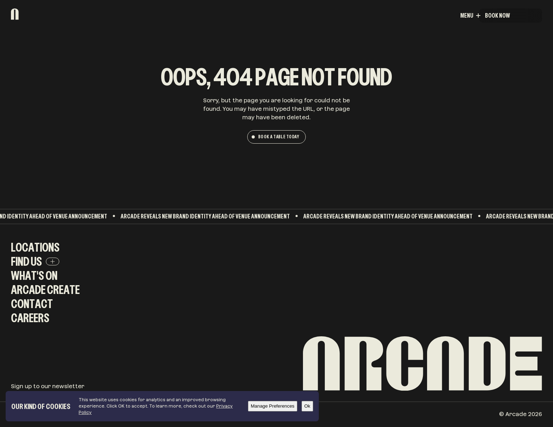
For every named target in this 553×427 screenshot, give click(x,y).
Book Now (497, 15)
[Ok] (307, 406)
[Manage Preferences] (272, 406)
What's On (34, 275)
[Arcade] (35, 14)
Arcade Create (45, 289)
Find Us (26, 261)
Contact (32, 304)
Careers (30, 318)
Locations (35, 247)
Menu (525, 15)
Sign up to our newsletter (47, 386)
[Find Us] (52, 261)
